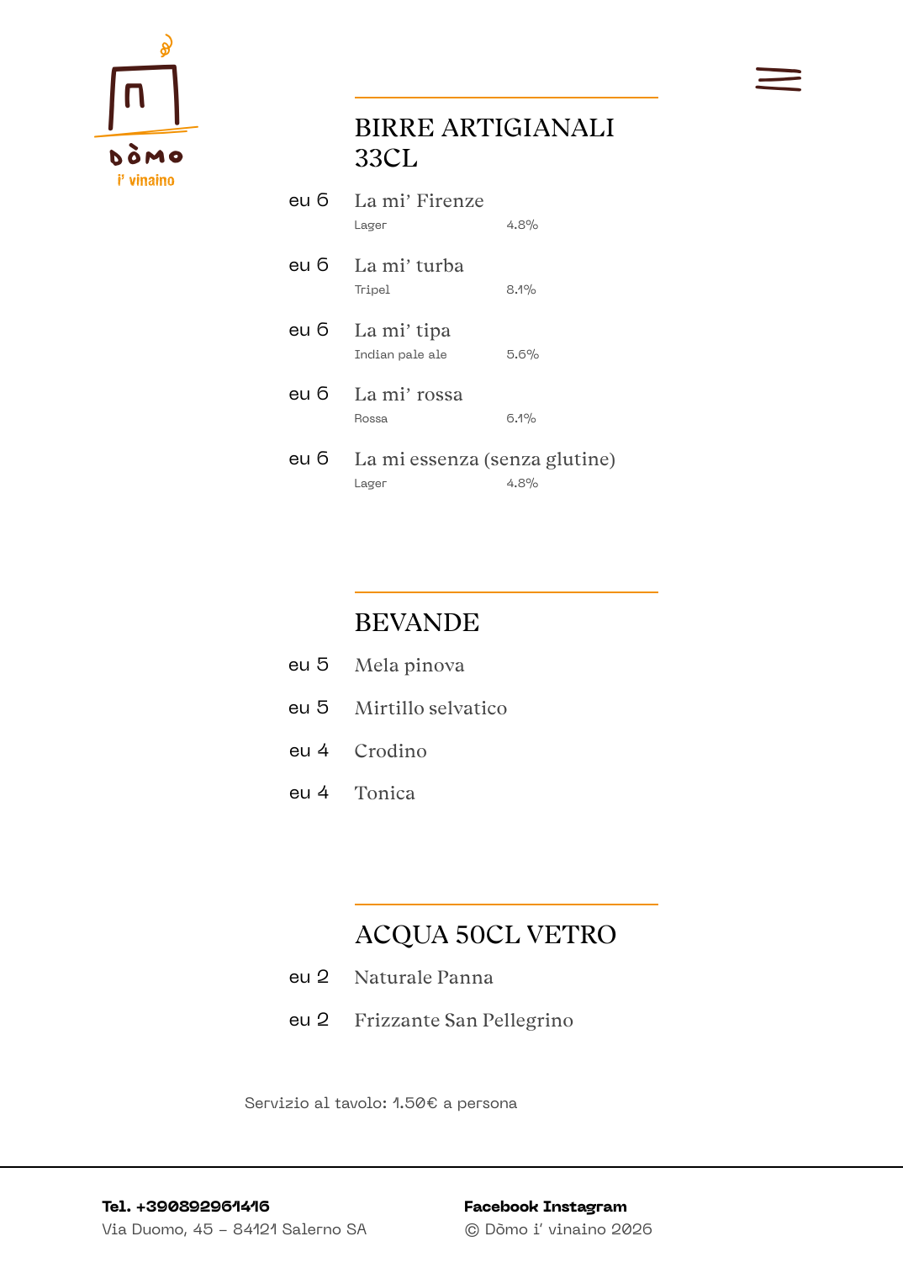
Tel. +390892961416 (186, 1209)
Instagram (585, 1209)
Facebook (503, 1209)
